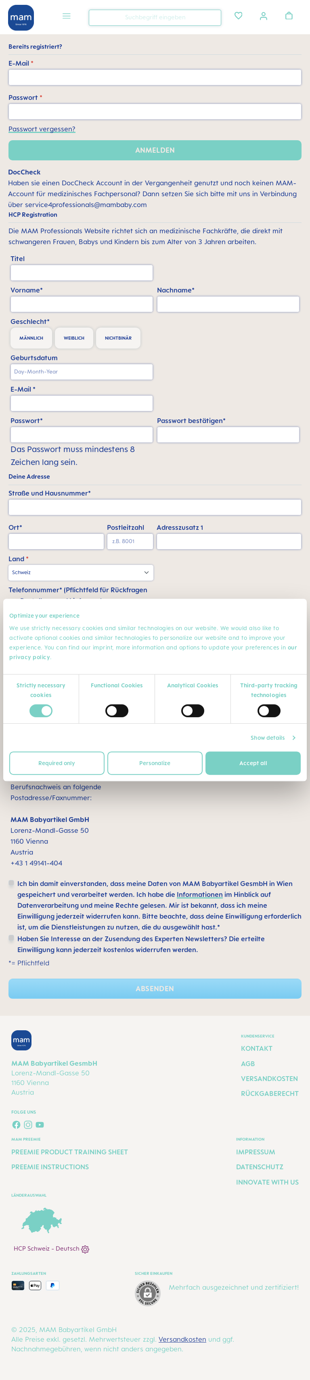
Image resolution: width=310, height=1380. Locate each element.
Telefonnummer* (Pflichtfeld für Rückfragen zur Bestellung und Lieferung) (77, 595)
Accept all (253, 763)
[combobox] (155, 18)
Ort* (15, 527)
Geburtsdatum (34, 358)
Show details (268, 737)
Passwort (25, 97)
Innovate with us (267, 1182)
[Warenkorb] (289, 15)
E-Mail (21, 63)
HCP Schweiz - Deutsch (51, 1249)
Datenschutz (259, 1167)
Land (18, 559)
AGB (248, 1064)
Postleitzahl (125, 527)
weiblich (74, 338)
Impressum (255, 1152)
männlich (31, 338)
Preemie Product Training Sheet (69, 1152)
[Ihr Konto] (264, 15)
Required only (56, 763)
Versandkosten (269, 1079)
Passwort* (26, 421)
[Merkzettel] (239, 15)
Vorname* (26, 290)
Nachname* (176, 290)
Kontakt (256, 1048)
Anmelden (155, 150)
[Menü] (66, 17)
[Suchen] (213, 17)
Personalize (154, 763)
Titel (17, 259)
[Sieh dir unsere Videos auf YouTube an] (40, 1125)
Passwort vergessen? (41, 129)
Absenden (155, 988)
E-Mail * (23, 389)
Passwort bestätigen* (191, 421)
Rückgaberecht (270, 1093)
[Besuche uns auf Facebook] (16, 1125)
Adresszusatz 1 (180, 527)
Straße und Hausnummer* (49, 493)
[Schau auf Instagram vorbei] (28, 1125)
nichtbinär (118, 338)
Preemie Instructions (50, 1167)
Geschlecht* (30, 322)
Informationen (200, 894)
